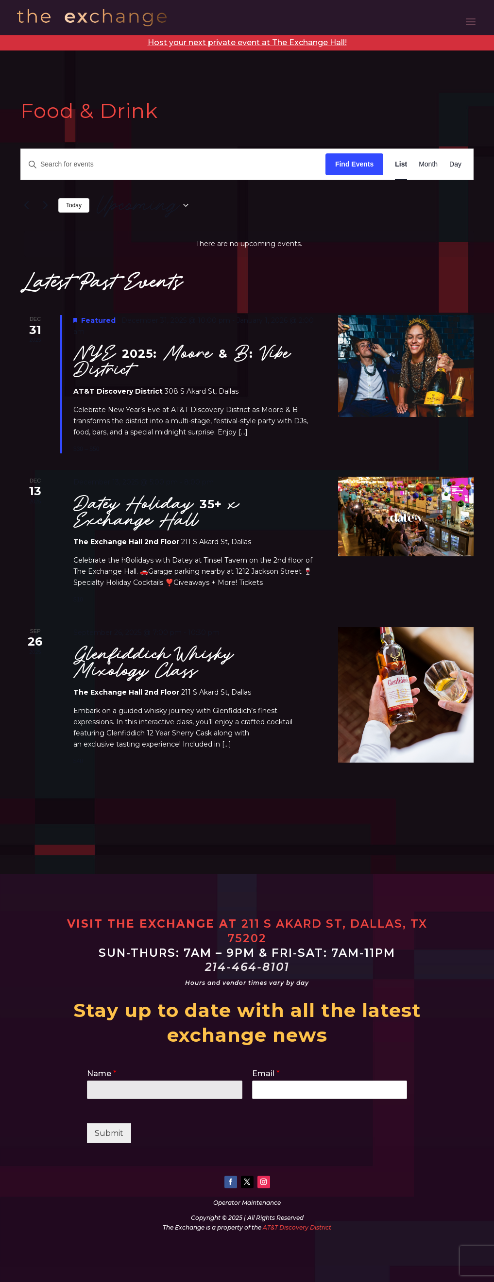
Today (74, 205)
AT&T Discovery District (297, 1227)
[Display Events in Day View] (455, 164)
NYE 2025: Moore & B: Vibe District (181, 361)
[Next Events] (45, 205)
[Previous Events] (26, 205)
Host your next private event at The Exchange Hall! (247, 42)
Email (266, 1073)
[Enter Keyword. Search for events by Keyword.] (173, 164)
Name (102, 1073)
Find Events (354, 164)
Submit (109, 1133)
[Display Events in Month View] (428, 164)
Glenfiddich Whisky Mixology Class (153, 662)
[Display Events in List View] (401, 164)
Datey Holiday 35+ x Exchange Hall (156, 512)
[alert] (249, 244)
